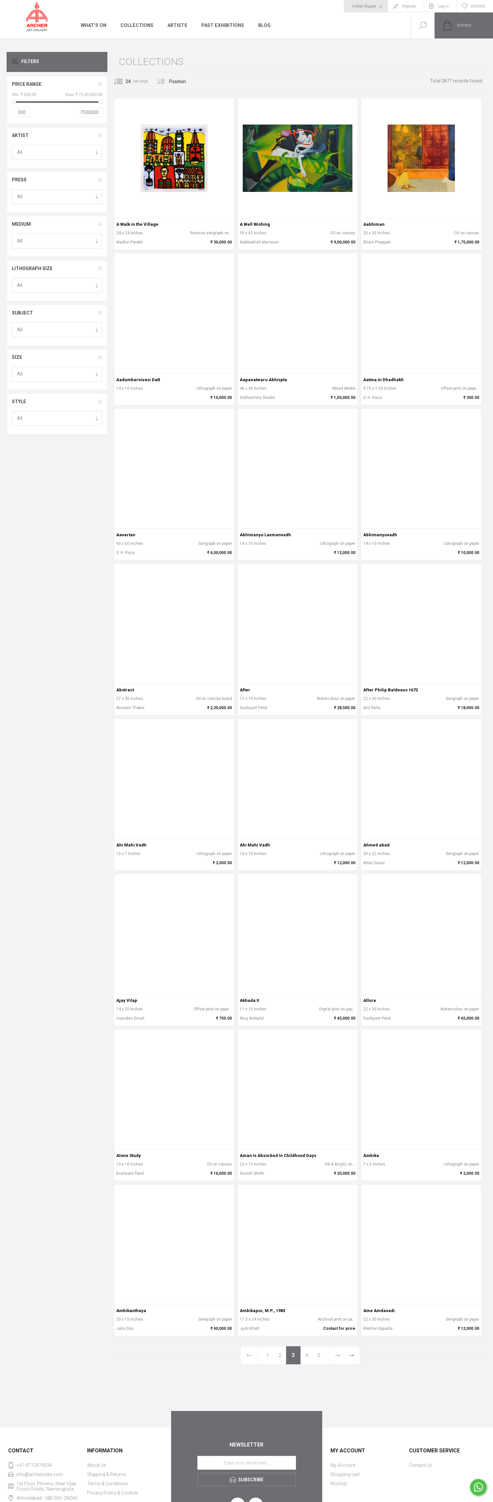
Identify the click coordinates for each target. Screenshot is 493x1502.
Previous (249, 1355)
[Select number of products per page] (123, 81)
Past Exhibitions (221, 25)
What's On (93, 25)
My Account (342, 1465)
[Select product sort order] (182, 81)
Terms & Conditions (107, 1483)
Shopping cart (345, 1474)
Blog (263, 25)
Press (19, 179)
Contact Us (420, 1465)
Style (19, 401)
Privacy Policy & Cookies (112, 1492)
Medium (21, 224)
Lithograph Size (32, 268)
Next (337, 1355)
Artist (20, 135)
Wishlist (338, 1483)
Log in (443, 6)
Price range (26, 84)
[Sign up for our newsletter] (246, 1462)
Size (17, 357)
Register (409, 6)
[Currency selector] (366, 6)
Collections (136, 25)
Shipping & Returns (106, 1474)
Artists (176, 25)
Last (351, 1355)
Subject (22, 312)
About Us (96, 1465)
